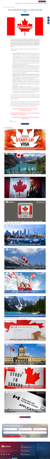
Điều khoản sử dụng (41, 457)
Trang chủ (5, 7)
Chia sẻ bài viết (13, 121)
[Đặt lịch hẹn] (48, 18)
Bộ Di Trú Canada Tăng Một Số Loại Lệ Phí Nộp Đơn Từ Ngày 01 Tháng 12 (17, 318)
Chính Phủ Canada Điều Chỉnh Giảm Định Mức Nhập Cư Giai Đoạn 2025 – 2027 (17, 366)
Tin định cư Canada (10, 7)
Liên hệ (37, 450)
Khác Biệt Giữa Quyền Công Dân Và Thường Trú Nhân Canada (15, 294)
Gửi (12, 435)
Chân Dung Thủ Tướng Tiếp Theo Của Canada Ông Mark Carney (15, 199)
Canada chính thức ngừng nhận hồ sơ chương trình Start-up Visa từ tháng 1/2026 (18, 151)
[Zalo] (48, 23)
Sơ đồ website (48, 457)
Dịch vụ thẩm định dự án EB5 (40, 448)
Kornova (38, 49)
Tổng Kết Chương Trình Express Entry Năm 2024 (13, 223)
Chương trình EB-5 (39, 446)
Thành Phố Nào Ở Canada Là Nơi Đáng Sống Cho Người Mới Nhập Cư (16, 247)
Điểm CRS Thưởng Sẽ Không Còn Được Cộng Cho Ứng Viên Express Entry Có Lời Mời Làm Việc (20, 175)
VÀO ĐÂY (36, 117)
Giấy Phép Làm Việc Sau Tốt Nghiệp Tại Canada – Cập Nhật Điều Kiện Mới (17, 390)
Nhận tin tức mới (25, 14)
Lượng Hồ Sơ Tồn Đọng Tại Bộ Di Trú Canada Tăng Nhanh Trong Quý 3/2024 (17, 413)
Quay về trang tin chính (25, 417)
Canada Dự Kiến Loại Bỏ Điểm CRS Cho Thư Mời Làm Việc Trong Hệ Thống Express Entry (19, 270)
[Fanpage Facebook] (48, 20)
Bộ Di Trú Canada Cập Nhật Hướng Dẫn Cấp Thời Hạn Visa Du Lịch (15, 342)
